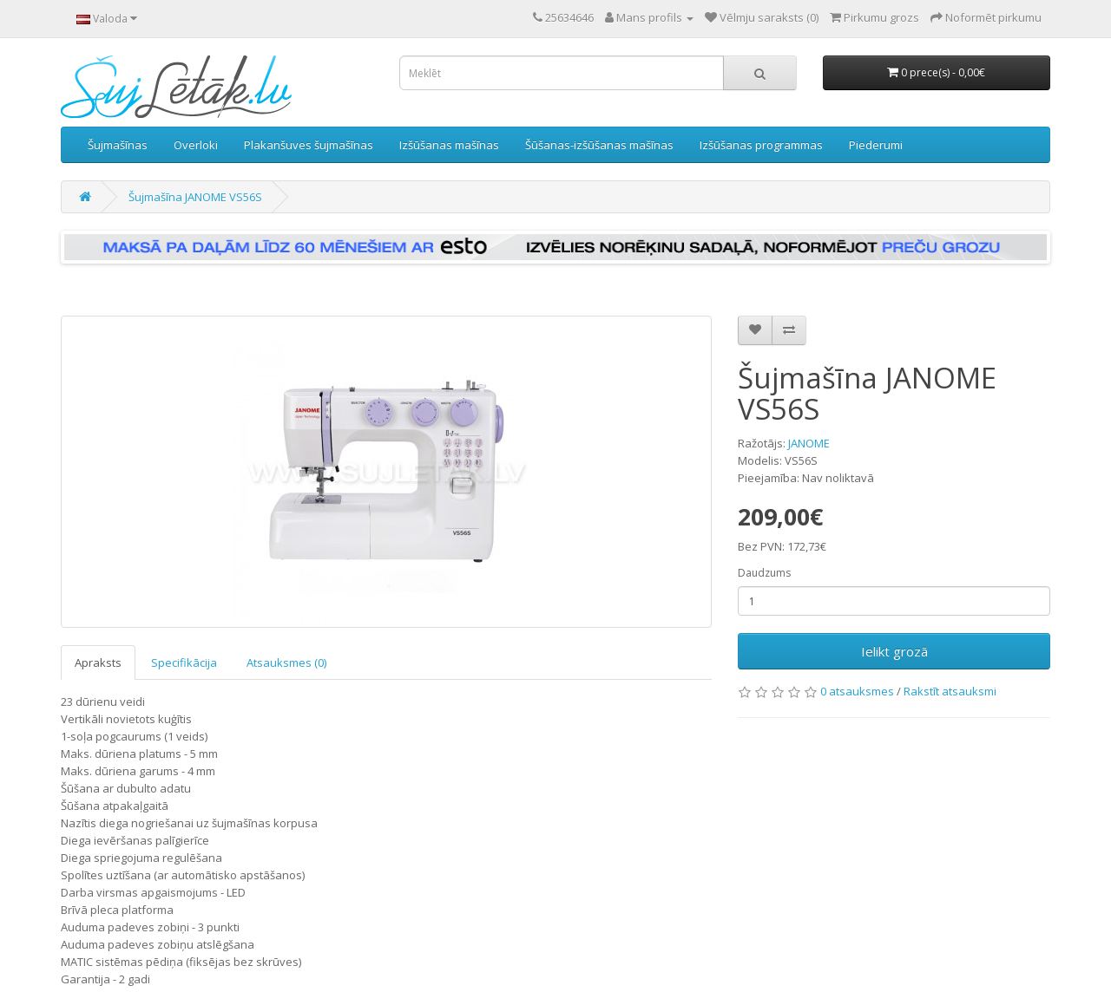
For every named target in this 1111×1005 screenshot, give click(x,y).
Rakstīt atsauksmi (950, 691)
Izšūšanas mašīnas (449, 145)
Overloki (196, 145)
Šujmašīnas (118, 145)
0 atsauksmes (857, 691)
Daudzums (764, 572)
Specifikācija (184, 662)
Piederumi (876, 145)
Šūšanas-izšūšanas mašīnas (599, 145)
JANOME (809, 443)
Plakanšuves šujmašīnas (308, 145)
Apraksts (98, 662)
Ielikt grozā (894, 651)
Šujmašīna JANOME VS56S (195, 197)
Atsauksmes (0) (286, 662)
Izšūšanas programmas (761, 145)
